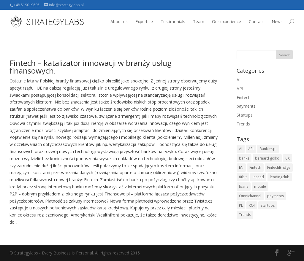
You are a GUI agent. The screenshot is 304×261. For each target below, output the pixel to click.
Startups (245, 115)
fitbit (243, 176)
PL (241, 205)
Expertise (144, 21)
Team (198, 21)
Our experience (226, 21)
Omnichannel (250, 195)
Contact (256, 21)
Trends (243, 124)
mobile (260, 186)
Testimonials (173, 21)
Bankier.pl (267, 148)
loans (243, 186)
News (277, 21)
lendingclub (279, 176)
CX (287, 158)
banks (244, 158)
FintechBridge (278, 167)
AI (238, 79)
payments (246, 106)
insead (258, 176)
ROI (252, 205)
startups (268, 205)
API (240, 88)
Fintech (244, 97)
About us (119, 21)
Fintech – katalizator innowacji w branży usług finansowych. (91, 67)
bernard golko (267, 158)
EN (241, 167)
